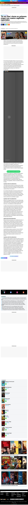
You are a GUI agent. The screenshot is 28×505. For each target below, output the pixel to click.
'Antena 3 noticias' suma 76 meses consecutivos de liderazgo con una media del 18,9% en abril (13, 299)
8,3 (5, 429)
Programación (13, 494)
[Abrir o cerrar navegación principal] (0, 0)
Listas (7, 494)
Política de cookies (16, 501)
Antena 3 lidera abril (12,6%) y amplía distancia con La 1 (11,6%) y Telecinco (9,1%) (13, 300)
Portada (2, 493)
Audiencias (13, 493)
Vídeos (12, 495)
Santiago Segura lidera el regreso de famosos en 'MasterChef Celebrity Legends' (13, 308)
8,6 (5, 435)
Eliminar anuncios (14, 7)
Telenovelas (19, 496)
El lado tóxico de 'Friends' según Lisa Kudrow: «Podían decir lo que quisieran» (12, 307)
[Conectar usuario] (27, 0)
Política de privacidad (10, 501)
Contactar (13, 502)
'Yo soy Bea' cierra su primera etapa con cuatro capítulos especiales (9, 5)
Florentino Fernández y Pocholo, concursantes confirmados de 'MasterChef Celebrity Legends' (13, 304)
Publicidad (25, 501)
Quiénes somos (3, 501)
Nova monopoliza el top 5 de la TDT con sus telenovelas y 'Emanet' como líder (12, 306)
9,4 (5, 389)
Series (7, 493)
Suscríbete (24, 495)
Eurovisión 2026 (19, 495)
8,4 (5, 418)
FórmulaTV (1, 4)
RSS (15, 502)
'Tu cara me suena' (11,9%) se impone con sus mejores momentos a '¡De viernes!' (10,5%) (14, 297)
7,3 (5, 401)
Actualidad (8, 4)
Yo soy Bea (9, 32)
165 (23, 37)
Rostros (23, 493)
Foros (23, 494)
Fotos (18, 493)
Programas (18, 494)
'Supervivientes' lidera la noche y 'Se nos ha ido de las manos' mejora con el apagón (13, 303)
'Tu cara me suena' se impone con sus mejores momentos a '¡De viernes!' (14, 2)
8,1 (5, 412)
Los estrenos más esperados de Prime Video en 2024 (10, 470)
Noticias (5, 4)
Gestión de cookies (21, 501)
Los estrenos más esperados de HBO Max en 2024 (9, 485)
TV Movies (7, 495)
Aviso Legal (6, 501)
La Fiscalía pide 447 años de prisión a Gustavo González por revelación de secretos (13, 309)
